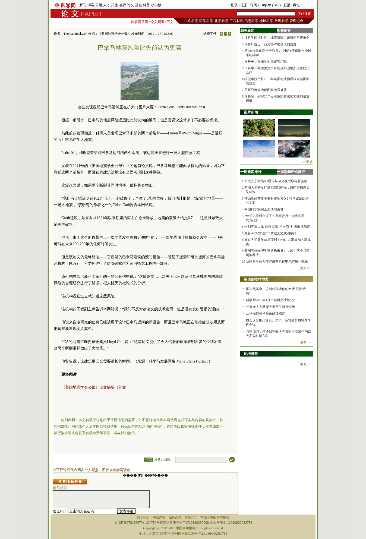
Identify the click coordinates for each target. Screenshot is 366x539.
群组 (98, 5)
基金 (138, 5)
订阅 (253, 5)
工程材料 (236, 21)
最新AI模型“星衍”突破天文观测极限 (270, 233)
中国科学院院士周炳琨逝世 (263, 209)
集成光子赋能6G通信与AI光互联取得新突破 (275, 181)
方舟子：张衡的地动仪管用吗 (265, 62)
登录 (235, 5)
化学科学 (221, 21)
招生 (114, 5)
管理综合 (296, 21)
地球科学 (266, 21)
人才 (106, 5)
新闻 (82, 5)
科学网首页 (139, 22)
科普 (146, 5)
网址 (296, 5)
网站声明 (159, 517)
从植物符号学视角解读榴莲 (265, 314)
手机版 (307, 5)
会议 (122, 5)
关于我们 (143, 517)
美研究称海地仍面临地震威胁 (265, 90)
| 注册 (243, 5)
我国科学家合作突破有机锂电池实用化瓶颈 (277, 261)
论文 (130, 5)
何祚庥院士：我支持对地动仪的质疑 (270, 44)
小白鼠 (156, 5)
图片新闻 (251, 112)
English (265, 5)
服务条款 (175, 517)
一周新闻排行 (250, 172)
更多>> (305, 268)
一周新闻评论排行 (291, 172)
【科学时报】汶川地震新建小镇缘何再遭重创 (277, 38)
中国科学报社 (219, 517)
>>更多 (307, 162)
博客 (90, 5)
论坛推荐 (251, 354)
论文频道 (157, 22)
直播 (287, 5)
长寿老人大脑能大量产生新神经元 (270, 307)
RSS (277, 5)
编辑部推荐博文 (256, 279)
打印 (148, 460)
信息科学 (251, 21)
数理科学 (281, 21)
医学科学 (206, 21)
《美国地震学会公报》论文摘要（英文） (95, 387)
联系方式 (190, 517)
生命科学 (191, 21)
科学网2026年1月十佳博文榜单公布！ (273, 300)
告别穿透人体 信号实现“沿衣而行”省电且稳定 (277, 227)
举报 (203, 517)
